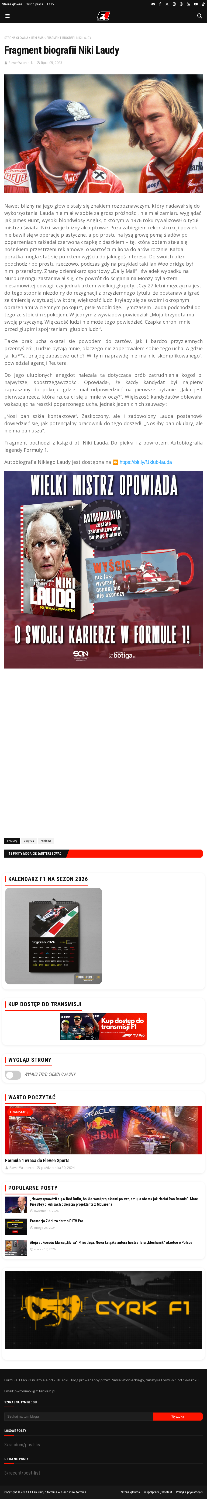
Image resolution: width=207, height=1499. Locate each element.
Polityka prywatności (189, 1492)
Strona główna (12, 4)
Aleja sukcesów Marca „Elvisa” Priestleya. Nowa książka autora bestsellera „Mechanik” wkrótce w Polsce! (111, 1242)
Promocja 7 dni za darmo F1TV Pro (56, 1221)
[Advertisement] (103, 771)
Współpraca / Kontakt (158, 1492)
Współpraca (34, 4)
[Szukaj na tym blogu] (78, 1417)
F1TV (50, 4)
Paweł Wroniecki (21, 62)
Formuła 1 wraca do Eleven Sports (37, 1160)
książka (29, 841)
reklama (37, 38)
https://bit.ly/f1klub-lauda (146, 462)
